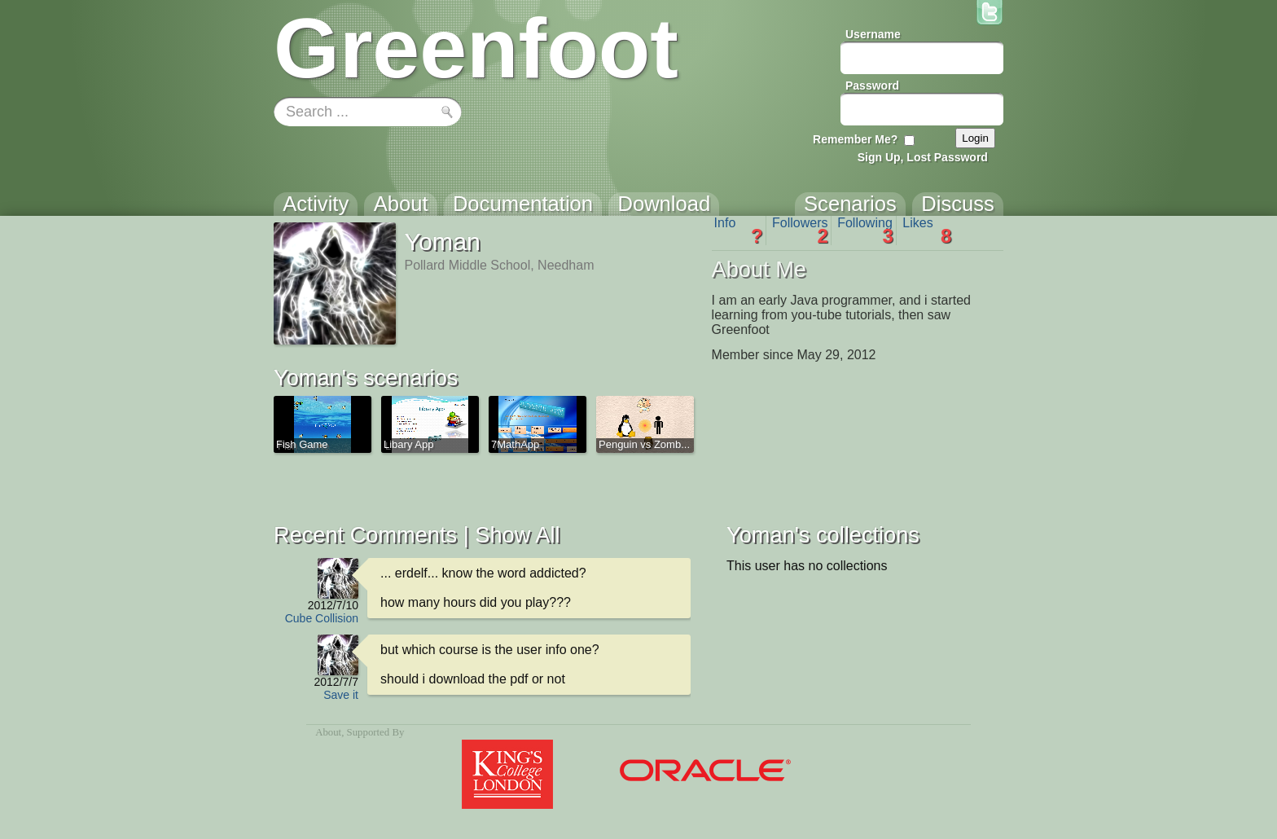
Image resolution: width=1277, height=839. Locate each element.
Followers (800, 230)
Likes (926, 230)
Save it (340, 694)
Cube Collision (321, 618)
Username (873, 34)
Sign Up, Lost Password (923, 157)
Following (865, 230)
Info (738, 230)
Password (872, 85)
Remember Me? (855, 139)
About (328, 732)
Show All (517, 534)
